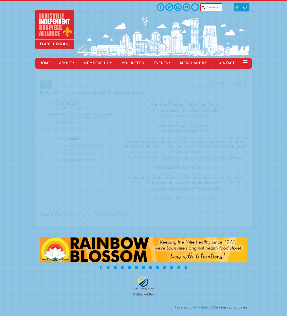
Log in (244, 7)
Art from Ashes (181, 188)
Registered (49, 128)
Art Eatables (159, 188)
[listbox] (229, 82)
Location (51, 114)
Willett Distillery (165, 147)
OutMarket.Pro (143, 294)
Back (46, 84)
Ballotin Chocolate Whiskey (221, 157)
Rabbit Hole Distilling (178, 157)
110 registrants (71, 128)
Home (44, 214)
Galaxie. (207, 167)
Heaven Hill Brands (198, 147)
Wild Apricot (202, 307)
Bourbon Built (209, 188)
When (53, 104)
